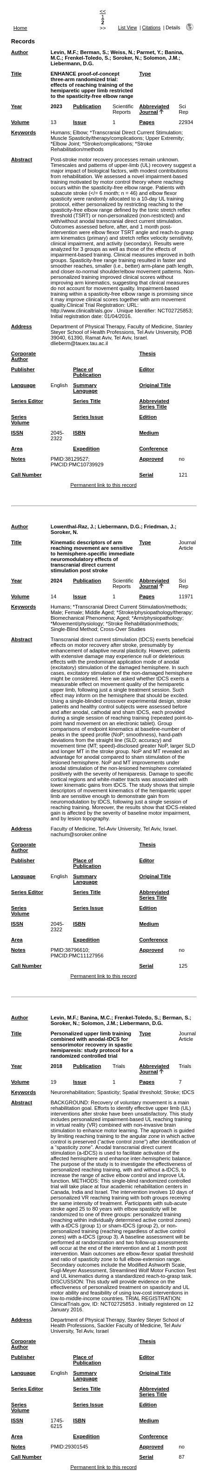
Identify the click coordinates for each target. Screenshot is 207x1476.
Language (23, 385)
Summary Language (85, 388)
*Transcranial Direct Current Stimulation (135, 132)
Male (56, 612)
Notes (18, 459)
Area (17, 448)
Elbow (80, 132)
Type (145, 73)
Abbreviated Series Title (154, 403)
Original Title (155, 385)
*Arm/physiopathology (157, 618)
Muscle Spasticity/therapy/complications (97, 138)
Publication (87, 106)
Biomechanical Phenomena (82, 618)
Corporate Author (23, 356)
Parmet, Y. (149, 52)
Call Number (26, 475)
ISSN (17, 433)
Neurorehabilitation (72, 1092)
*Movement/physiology (77, 623)
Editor (146, 369)
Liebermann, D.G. (72, 63)
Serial (146, 475)
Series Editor (27, 401)
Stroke (171, 1092)
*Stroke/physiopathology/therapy (154, 612)
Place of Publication (87, 372)
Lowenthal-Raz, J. (72, 526)
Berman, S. (93, 52)
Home (20, 28)
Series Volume (20, 419)
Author (19, 52)
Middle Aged (99, 612)
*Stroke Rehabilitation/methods (101, 146)
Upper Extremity (164, 138)
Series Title (87, 401)
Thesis (147, 353)
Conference (153, 448)
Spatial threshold (141, 1092)
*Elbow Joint (65, 143)
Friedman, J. (159, 526)
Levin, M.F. (64, 52)
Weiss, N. (122, 52)
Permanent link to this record (103, 485)
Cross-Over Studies (123, 629)
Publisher (23, 369)
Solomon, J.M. (161, 58)
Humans (60, 132)
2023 (56, 106)
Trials (119, 1066)
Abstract (21, 159)
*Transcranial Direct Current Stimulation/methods (129, 607)
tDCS (188, 1092)
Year (16, 106)
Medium (149, 433)
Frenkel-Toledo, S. (87, 58)
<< (103, 11)
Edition (148, 417)
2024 (56, 580)
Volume (20, 122)
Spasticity (108, 1092)
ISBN (79, 433)
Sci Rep (183, 109)
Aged (123, 618)
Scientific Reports (123, 109)
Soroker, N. (126, 58)
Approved (151, 459)
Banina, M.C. (95, 1017)
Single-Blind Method (74, 629)
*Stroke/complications (107, 143)
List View (127, 27)
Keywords (23, 132)
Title (16, 73)
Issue (80, 122)
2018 (56, 1066)
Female (73, 612)
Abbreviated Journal (154, 109)
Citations (151, 27)
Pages (146, 122)
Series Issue (88, 417)
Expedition (86, 448)
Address (21, 326)
